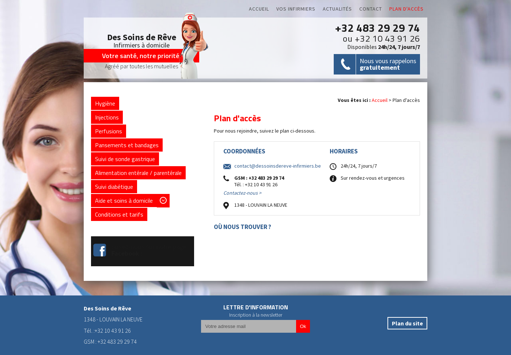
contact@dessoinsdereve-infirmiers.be (277, 166)
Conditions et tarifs (119, 214)
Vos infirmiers (295, 8)
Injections (107, 117)
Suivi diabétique (114, 186)
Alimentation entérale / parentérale (138, 172)
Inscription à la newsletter (255, 315)
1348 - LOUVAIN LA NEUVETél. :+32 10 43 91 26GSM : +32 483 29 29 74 (113, 325)
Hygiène (105, 103)
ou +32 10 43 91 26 (381, 38)
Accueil (259, 8)
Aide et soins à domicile (124, 200)
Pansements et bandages (127, 145)
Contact (370, 8)
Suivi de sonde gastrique (125, 158)
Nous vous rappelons (388, 64)
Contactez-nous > (242, 193)
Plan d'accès (406, 8)
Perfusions (108, 131)
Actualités (337, 8)
